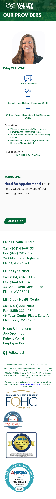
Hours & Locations (17, 328)
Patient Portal (13, 338)
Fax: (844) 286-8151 (18, 253)
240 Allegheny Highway (21, 258)
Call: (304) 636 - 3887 (19, 277)
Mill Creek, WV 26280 (19, 320)
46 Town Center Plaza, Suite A (26, 315)
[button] (52, 4)
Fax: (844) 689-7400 (18, 282)
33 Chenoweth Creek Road (23, 287)
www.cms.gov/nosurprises (29, 384)
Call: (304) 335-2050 (18, 306)
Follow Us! (16, 352)
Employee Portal (15, 343)
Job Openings (13, 333)
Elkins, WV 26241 (16, 263)
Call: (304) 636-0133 (18, 248)
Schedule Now (15, 220)
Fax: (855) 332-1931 (18, 310)
